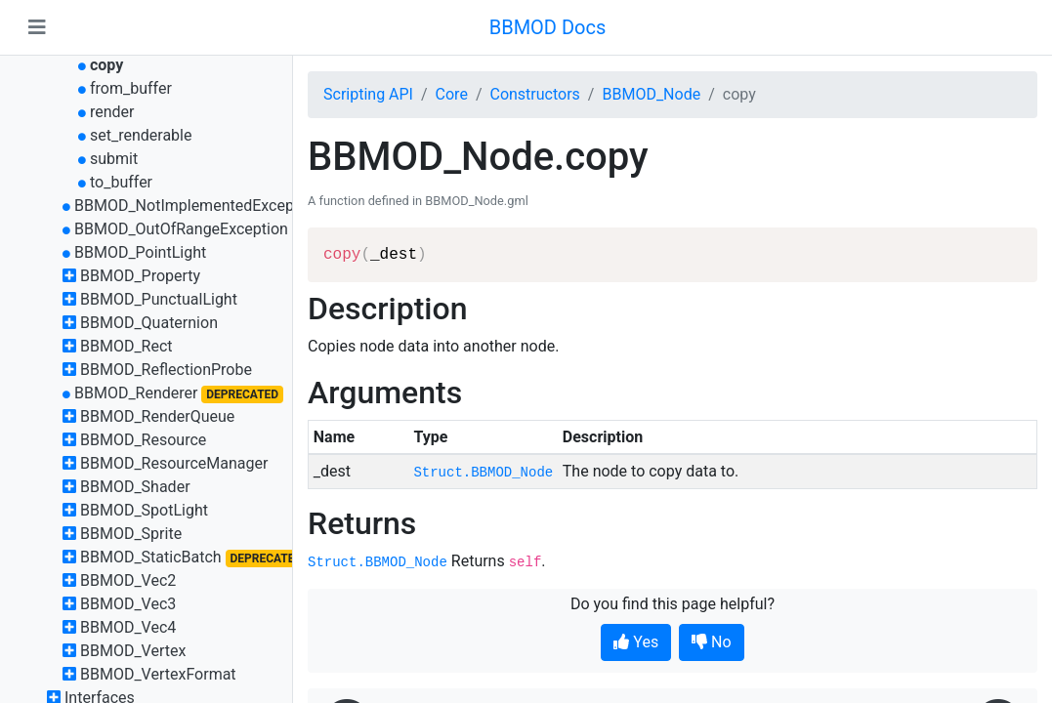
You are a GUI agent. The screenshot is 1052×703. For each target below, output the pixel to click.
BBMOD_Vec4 (128, 627)
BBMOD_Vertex (133, 650)
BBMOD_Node (651, 94)
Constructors (534, 94)
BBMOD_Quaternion (149, 322)
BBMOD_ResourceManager (174, 463)
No (712, 642)
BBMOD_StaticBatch (151, 557)
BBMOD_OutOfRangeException (181, 229)
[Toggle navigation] (37, 27)
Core (452, 94)
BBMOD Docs (548, 27)
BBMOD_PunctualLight (158, 299)
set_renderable (140, 135)
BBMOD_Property (140, 276)
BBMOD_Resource (143, 440)
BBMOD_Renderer (136, 393)
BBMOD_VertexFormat (158, 674)
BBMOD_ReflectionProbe (166, 369)
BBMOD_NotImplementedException (197, 205)
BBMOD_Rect (126, 346)
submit (114, 158)
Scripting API (368, 94)
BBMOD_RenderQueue (157, 416)
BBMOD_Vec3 (128, 604)
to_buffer (121, 182)
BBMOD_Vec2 (128, 580)
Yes (635, 642)
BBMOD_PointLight (140, 252)
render (112, 112)
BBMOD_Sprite (131, 533)
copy (106, 65)
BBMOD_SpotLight (144, 510)
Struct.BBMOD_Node (483, 472)
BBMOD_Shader (135, 486)
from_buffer (131, 88)
